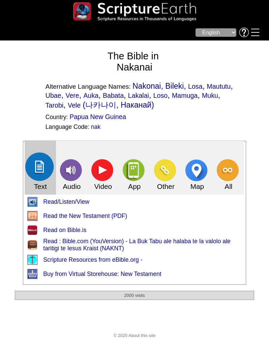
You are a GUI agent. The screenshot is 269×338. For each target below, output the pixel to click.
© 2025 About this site (135, 335)
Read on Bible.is (64, 230)
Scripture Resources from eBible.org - (92, 259)
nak (95, 126)
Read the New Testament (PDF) (85, 216)
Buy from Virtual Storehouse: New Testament (102, 274)
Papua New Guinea (97, 116)
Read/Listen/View (66, 201)
